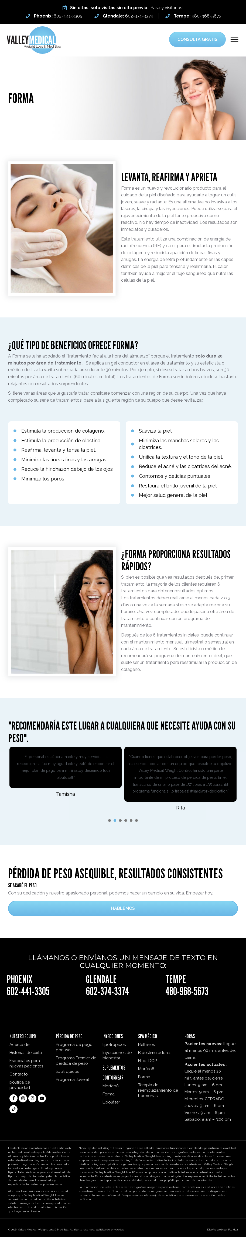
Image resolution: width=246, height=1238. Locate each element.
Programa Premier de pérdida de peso (76, 1062)
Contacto (18, 1075)
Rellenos (146, 1045)
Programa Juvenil (72, 1080)
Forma (108, 1095)
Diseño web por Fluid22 (222, 1230)
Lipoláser (111, 1103)
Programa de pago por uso (74, 1048)
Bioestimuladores (154, 1053)
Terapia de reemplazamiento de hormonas (158, 1091)
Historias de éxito (25, 1053)
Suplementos (113, 1069)
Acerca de (19, 1045)
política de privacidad (19, 1086)
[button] (234, 40)
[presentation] (109, 821)
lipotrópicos (67, 1072)
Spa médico (147, 1037)
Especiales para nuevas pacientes (26, 1064)
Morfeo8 (110, 1087)
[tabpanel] (65, 773)
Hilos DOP (147, 1061)
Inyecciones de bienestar (117, 1056)
